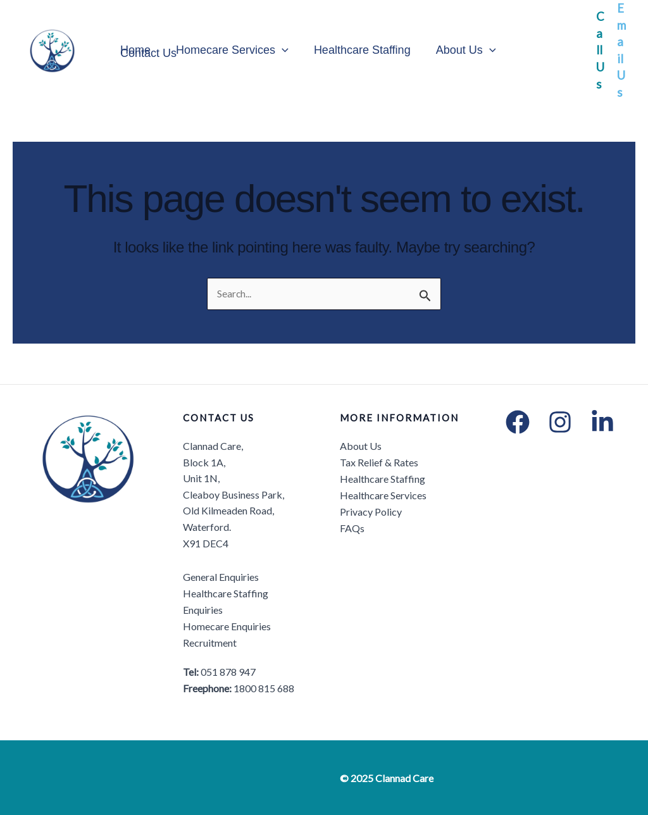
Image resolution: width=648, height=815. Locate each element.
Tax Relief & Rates (379, 462)
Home (134, 50)
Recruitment (210, 642)
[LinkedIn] (602, 423)
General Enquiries (221, 577)
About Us (457, 50)
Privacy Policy (371, 511)
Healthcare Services (383, 494)
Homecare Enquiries (227, 626)
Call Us (600, 49)
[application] (278, 50)
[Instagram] (560, 423)
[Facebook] (518, 423)
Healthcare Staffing (356, 50)
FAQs (352, 527)
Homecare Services (228, 50)
